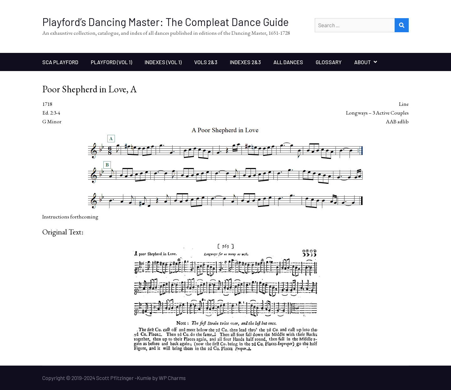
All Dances (288, 62)
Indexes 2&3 (245, 62)
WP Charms (172, 378)
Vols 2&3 (205, 62)
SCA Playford (60, 62)
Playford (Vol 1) (111, 62)
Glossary (329, 62)
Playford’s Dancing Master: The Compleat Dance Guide (165, 21)
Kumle (144, 378)
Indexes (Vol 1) (163, 62)
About (362, 62)
